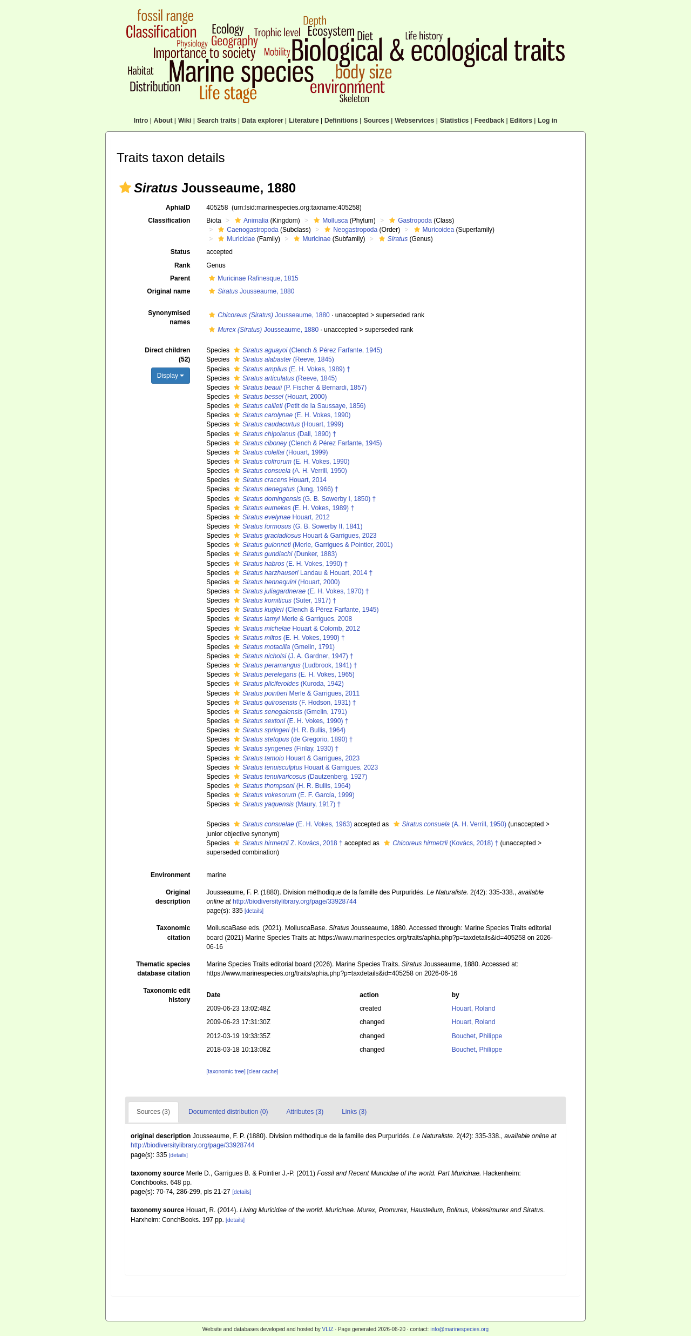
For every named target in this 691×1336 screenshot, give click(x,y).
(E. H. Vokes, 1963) (291, 824)
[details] (254, 911)
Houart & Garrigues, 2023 (303, 535)
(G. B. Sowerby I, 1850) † (303, 499)
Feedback (489, 120)
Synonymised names (169, 317)
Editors (521, 120)
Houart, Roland (474, 1008)
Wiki (185, 120)
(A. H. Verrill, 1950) (289, 471)
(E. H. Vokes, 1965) (292, 674)
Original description (173, 897)
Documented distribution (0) (228, 1111)
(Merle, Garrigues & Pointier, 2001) (311, 545)
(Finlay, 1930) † (284, 748)
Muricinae (310, 239)
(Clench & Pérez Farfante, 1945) (306, 350)
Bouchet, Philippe (477, 1036)
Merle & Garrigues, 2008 (291, 619)
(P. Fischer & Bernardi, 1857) (299, 387)
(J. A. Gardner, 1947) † (292, 656)
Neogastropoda (349, 229)
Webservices (414, 120)
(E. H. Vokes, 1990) (290, 415)
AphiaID (178, 207)
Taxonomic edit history (166, 995)
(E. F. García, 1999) (292, 795)
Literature (304, 120)
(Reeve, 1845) (282, 359)
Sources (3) (153, 1111)
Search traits (216, 120)
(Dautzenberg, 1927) (299, 776)
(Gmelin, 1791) (283, 647)
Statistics (454, 120)
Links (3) (354, 1111)
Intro (141, 120)
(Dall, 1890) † (283, 434)
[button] (125, 187)
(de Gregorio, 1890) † (292, 739)
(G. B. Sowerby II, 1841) (296, 526)
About (163, 120)
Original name (168, 291)
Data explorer (262, 120)
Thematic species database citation (163, 968)
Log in (547, 120)
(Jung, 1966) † (284, 489)
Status (181, 252)
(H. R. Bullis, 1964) (288, 730)
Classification (169, 220)
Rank (182, 265)
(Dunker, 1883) (284, 554)
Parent (180, 278)
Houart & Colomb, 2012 (295, 628)
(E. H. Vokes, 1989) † (290, 369)
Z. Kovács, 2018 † (286, 843)
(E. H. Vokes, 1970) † (300, 591)
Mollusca (329, 220)
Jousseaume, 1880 (250, 291)
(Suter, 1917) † (283, 600)
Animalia (250, 220)
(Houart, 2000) (279, 396)
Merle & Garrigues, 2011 (295, 693)
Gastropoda (409, 220)
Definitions (341, 120)
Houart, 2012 (280, 517)
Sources (376, 120)
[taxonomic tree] (225, 1071)
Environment (170, 875)
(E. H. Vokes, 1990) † (289, 563)
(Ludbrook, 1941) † (294, 665)
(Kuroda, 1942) (287, 683)
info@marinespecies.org (459, 1329)
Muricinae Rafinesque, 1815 (252, 278)
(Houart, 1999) (287, 424)
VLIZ (327, 1329)
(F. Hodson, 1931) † (293, 702)
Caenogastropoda (246, 229)
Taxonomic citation (173, 932)
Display (171, 375)
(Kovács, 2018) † (439, 843)
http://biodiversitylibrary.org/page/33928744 (294, 901)
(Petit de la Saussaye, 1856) (298, 406)
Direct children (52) (167, 354)
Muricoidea (433, 229)
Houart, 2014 (278, 480)
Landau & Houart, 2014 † (301, 573)
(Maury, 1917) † (286, 804)
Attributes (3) (304, 1111)
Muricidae (235, 239)
